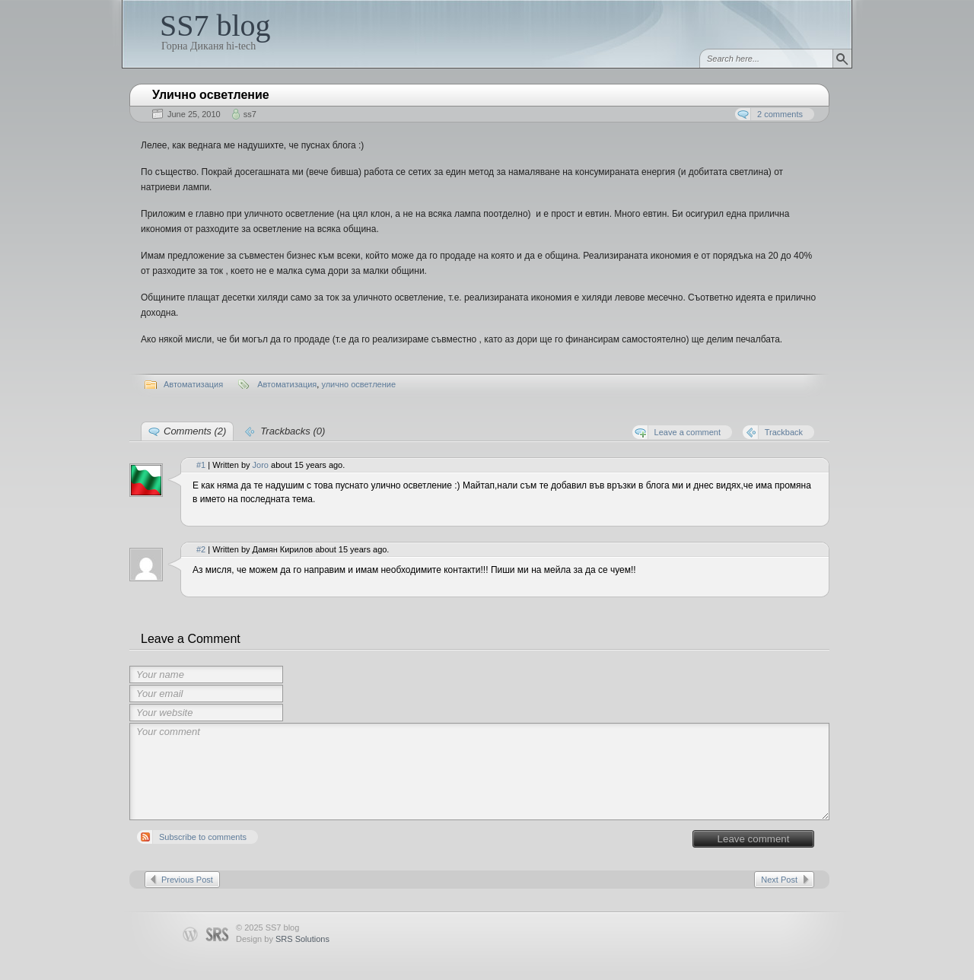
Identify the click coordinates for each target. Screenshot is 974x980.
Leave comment (754, 839)
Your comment (479, 771)
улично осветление (358, 384)
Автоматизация (193, 384)
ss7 (250, 114)
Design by (282, 938)
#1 (200, 464)
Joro (261, 464)
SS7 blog (215, 25)
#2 (200, 549)
